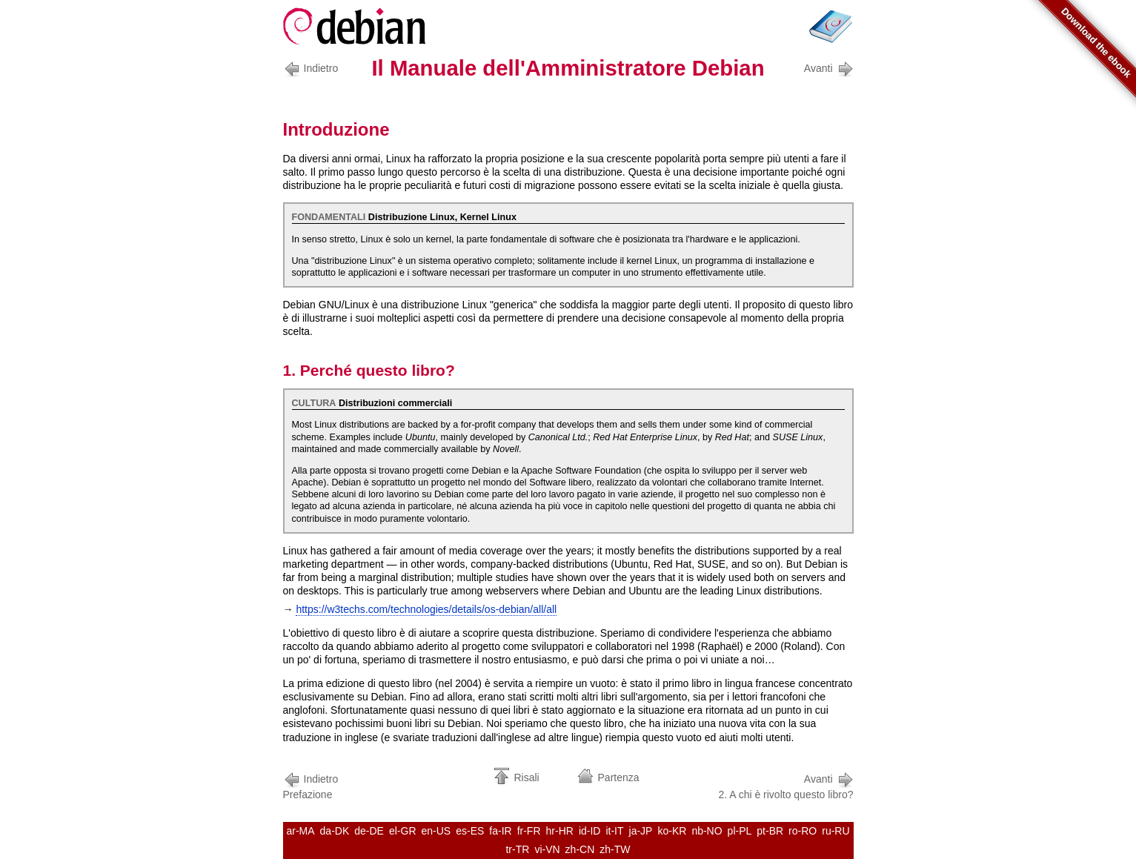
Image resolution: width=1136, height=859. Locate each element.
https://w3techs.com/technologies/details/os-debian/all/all (426, 609)
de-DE (369, 831)
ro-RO (802, 831)
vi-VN (546, 849)
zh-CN (580, 849)
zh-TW (614, 849)
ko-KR (671, 831)
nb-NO (706, 831)
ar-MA (300, 831)
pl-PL (740, 831)
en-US (436, 831)
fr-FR (529, 831)
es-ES (470, 831)
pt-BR (770, 831)
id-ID (590, 831)
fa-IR (500, 831)
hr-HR (560, 831)
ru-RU (835, 831)
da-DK (335, 831)
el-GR (402, 831)
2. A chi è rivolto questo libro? (785, 785)
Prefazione (313, 785)
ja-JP (641, 831)
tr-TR (517, 849)
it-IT (614, 831)
